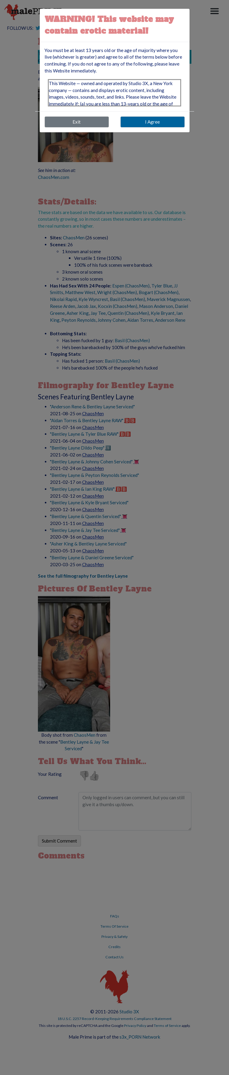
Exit (77, 121)
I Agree (152, 121)
